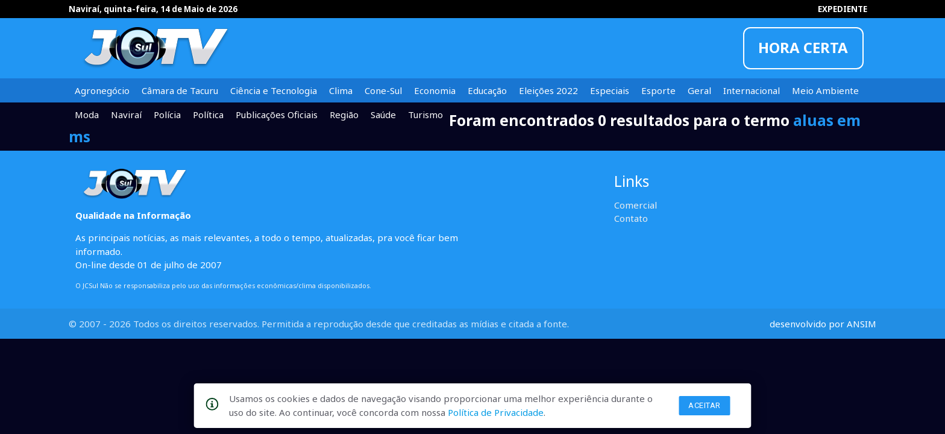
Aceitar (704, 405)
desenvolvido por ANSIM (823, 324)
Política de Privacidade (496, 412)
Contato (631, 218)
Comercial (635, 205)
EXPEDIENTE (842, 9)
